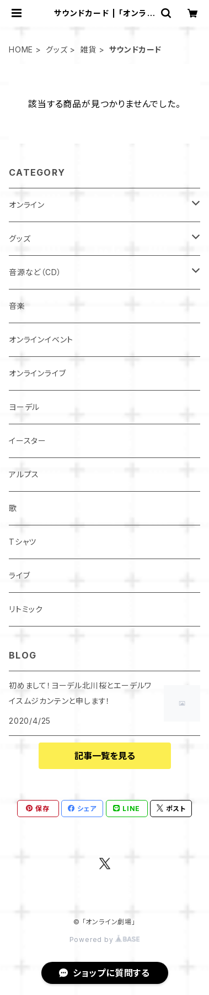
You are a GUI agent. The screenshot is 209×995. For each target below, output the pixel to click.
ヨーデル (24, 407)
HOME (21, 49)
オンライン (27, 204)
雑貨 (88, 49)
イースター (27, 440)
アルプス (24, 474)
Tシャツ (22, 541)
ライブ (19, 575)
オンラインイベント (41, 339)
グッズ (56, 49)
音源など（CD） (35, 272)
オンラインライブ (37, 373)
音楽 (17, 305)
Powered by (104, 939)
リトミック (26, 609)
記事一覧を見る (104, 755)
